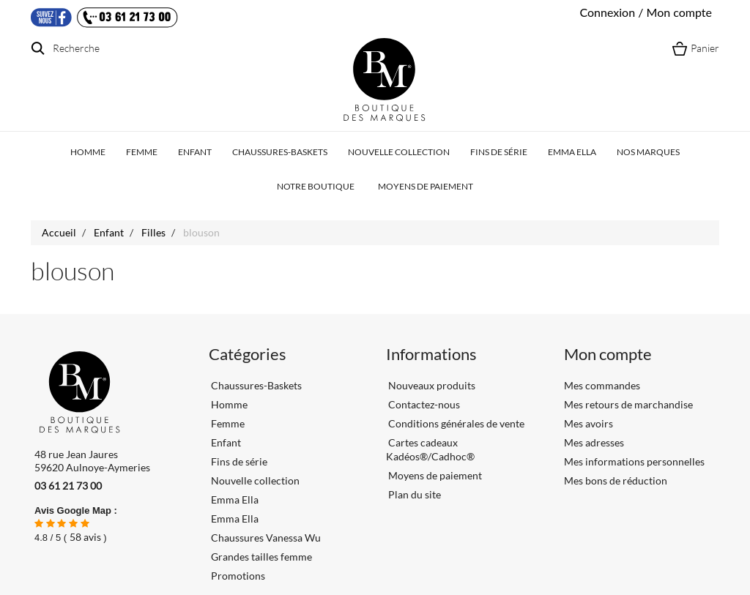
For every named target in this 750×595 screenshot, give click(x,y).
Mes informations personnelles (634, 461)
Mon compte (608, 354)
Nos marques (648, 151)
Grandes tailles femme (261, 556)
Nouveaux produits (430, 385)
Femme (141, 151)
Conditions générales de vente (455, 423)
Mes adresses (594, 442)
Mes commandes (602, 385)
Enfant (195, 151)
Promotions (238, 575)
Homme (87, 151)
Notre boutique (315, 186)
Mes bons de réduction (615, 480)
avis (85, 537)
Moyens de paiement (425, 186)
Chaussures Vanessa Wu (266, 537)
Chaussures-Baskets (279, 151)
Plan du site (413, 494)
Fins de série (498, 151)
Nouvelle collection (399, 151)
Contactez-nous (423, 404)
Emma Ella (572, 151)
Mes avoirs (588, 423)
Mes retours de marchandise (628, 404)
